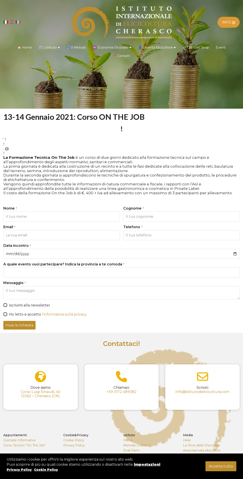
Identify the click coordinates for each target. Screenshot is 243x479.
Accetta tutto (221, 466)
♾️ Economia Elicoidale (112, 47)
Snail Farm (131, 450)
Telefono (132, 227)
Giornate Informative (19, 440)
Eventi (221, 47)
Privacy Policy (74, 445)
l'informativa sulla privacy (64, 314)
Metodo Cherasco (137, 445)
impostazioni (147, 464)
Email (9, 227)
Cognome (133, 208)
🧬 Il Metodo (76, 47)
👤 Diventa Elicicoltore (157, 47)
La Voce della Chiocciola (201, 445)
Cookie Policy (73, 440)
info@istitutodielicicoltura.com (202, 392)
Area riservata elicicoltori (201, 450)
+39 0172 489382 (121, 392)
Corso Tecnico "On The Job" (24, 445)
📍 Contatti (121, 56)
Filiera (127, 440)
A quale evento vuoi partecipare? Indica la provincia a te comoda (63, 264)
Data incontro (17, 245)
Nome (10, 208)
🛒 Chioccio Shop (195, 47)
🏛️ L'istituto (49, 47)
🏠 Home (24, 47)
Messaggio (14, 283)
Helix (187, 440)
